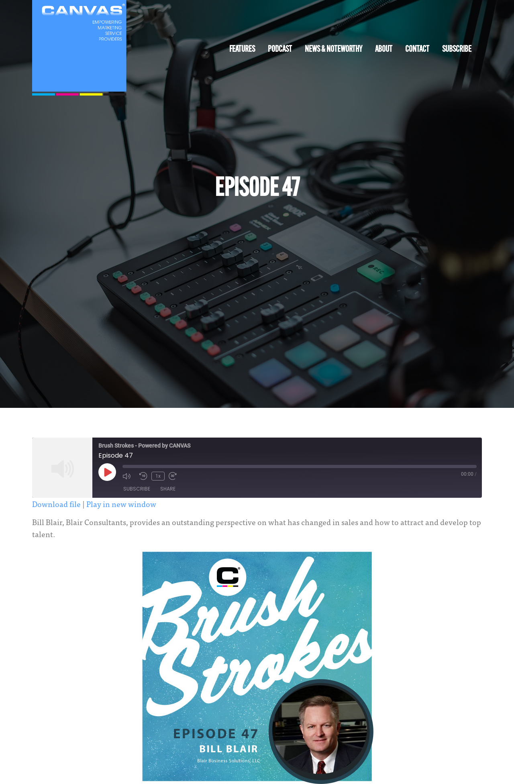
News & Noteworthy (333, 49)
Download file (56, 503)
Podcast (280, 49)
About (383, 49)
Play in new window (121, 503)
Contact (417, 49)
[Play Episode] (107, 472)
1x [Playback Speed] (158, 476)
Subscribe (456, 49)
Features (242, 49)
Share (167, 488)
